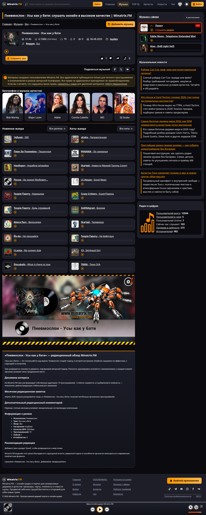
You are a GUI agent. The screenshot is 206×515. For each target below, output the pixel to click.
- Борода (93, 208)
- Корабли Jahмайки (31, 165)
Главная (110, 4)
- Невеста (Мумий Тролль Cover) (104, 165)
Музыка (123, 4)
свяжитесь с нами (67, 83)
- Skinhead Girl (90, 250)
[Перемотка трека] (72, 51)
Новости (162, 4)
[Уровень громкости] (194, 512)
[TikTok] (169, 489)
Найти (98, 4)
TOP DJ (135, 4)
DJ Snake (125, 117)
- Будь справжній (32, 208)
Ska (27, 24)
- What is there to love (32, 264)
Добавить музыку (120, 24)
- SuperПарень (97, 193)
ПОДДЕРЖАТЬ (100, 479)
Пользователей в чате (168, 217)
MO (102, 117)
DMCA (198, 496)
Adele (57, 117)
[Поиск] (62, 4)
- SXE (21, 137)
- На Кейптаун (97, 236)
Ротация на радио (122, 479)
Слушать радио (164, 30)
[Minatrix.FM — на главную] (12, 4)
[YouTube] (181, 489)
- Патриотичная (94, 137)
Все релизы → (57, 128)
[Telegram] (175, 489)
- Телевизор (92, 222)
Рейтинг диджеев (122, 489)
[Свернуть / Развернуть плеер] (200, 506)
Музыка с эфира (121, 484)
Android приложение (184, 480)
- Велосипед (27, 222)
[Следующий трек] (106, 509)
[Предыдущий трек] (92, 509)
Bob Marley (12, 117)
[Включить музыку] (100, 509)
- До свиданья (94, 151)
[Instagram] (187, 489)
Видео (76, 489)
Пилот (159, 25)
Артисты (148, 4)
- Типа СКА (90, 264)
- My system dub (27, 250)
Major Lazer (35, 117)
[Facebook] (193, 489)
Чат (173, 4)
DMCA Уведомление (116, 83)
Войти (197, 4)
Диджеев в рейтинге (167, 227)
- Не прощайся (26, 236)
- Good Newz (94, 179)
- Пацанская (32, 151)
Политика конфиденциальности (177, 496)
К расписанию (192, 17)
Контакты (118, 494)
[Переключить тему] (187, 4)
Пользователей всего (168, 213)
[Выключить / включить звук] (190, 507)
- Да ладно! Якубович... (31, 179)
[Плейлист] (196, 507)
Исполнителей (164, 231)
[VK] (199, 489)
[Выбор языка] (180, 4)
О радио (77, 484)
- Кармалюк (29, 193)
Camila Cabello (80, 117)
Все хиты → (126, 128)
